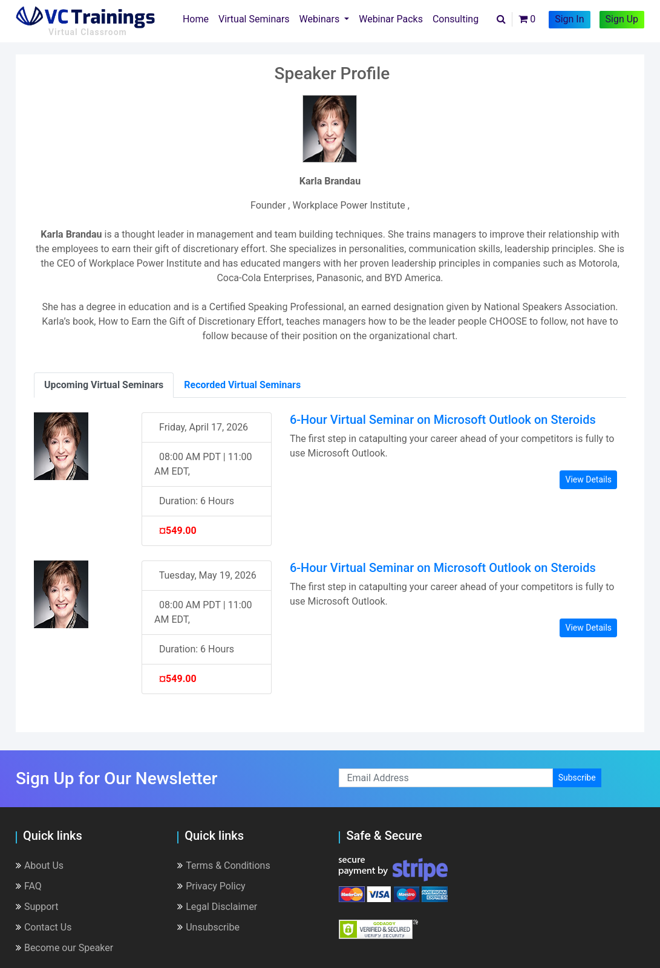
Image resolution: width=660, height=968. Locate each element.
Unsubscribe (208, 927)
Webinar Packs (391, 19)
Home (198, 18)
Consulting (456, 19)
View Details (588, 479)
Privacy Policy (211, 886)
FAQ (29, 886)
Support (37, 906)
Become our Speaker (64, 947)
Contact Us (44, 927)
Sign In (569, 19)
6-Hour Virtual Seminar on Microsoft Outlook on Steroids (443, 419)
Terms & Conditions (223, 865)
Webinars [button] (320, 19)
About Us (40, 865)
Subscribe (577, 777)
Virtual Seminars (254, 19)
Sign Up (622, 19)
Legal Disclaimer (217, 906)
